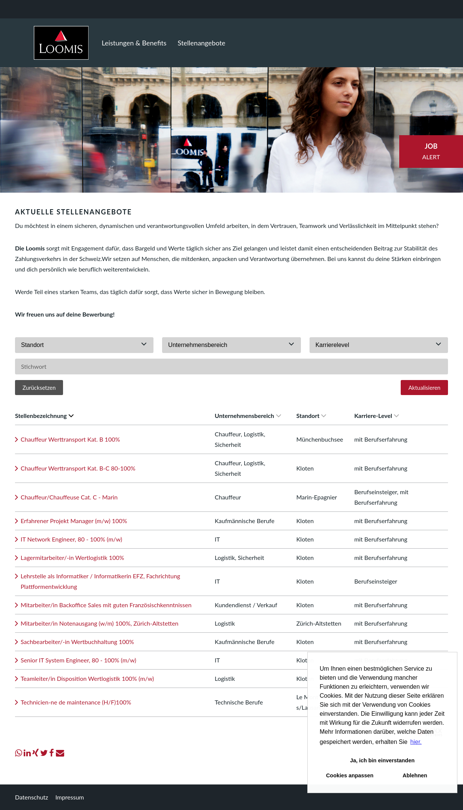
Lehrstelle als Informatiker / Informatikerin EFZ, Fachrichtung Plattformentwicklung (100, 581)
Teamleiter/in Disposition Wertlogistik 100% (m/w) (87, 678)
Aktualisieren (424, 387)
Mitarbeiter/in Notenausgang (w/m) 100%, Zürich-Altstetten (100, 623)
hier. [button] (416, 742)
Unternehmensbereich (248, 415)
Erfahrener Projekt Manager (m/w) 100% (74, 520)
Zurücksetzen (39, 387)
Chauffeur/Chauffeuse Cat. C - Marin (69, 497)
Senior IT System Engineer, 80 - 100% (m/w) (78, 660)
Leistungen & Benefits (134, 43)
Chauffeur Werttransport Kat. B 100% (70, 439)
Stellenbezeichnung (44, 415)
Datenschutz (31, 797)
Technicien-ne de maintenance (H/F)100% (76, 702)
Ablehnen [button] (415, 775)
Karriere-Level (376, 415)
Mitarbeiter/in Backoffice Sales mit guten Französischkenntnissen (106, 604)
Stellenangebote (201, 43)
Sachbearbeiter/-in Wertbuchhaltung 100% (77, 641)
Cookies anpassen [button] (349, 775)
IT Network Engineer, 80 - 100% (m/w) (71, 539)
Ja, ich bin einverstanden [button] (382, 760)
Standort (311, 415)
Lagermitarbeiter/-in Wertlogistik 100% (72, 557)
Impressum (69, 797)
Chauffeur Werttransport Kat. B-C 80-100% (78, 468)
